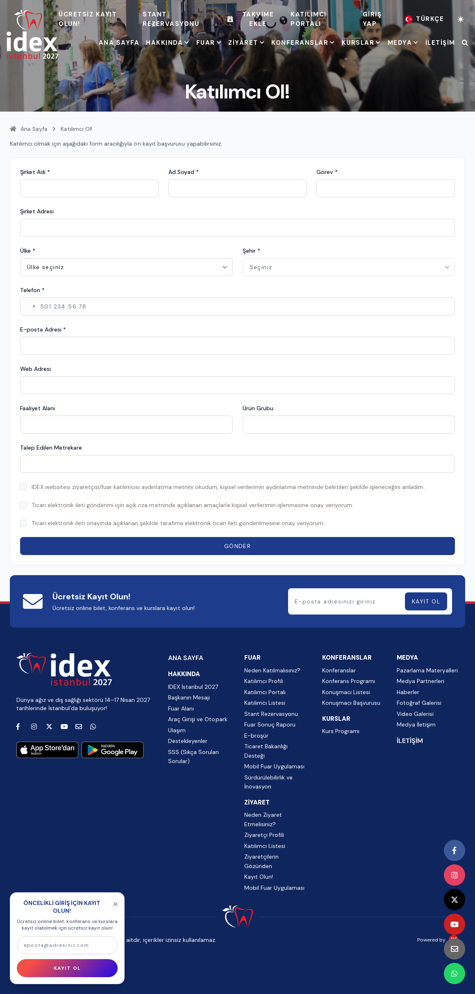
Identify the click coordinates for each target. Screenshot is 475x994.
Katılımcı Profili (263, 681)
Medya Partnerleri (420, 681)
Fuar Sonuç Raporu (269, 724)
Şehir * (251, 250)
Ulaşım (177, 730)
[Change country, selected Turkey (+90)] (29, 306)
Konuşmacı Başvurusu (351, 702)
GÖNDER (237, 546)
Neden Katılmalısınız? (272, 670)
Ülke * (27, 250)
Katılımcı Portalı (309, 19)
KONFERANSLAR (303, 43)
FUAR (209, 43)
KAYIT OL (426, 601)
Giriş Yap (372, 19)
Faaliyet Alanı (37, 408)
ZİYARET (246, 43)
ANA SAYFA (119, 43)
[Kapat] (116, 904)
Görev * (327, 172)
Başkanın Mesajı (189, 697)
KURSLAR (361, 43)
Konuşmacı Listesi (346, 692)
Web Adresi (35, 368)
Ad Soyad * (183, 172)
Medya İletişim (416, 724)
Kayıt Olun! (258, 876)
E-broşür (256, 735)
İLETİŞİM (440, 43)
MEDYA (403, 43)
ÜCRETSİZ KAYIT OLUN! (88, 19)
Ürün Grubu (258, 408)
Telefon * (32, 290)
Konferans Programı (348, 681)
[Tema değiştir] (460, 19)
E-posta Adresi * (43, 329)
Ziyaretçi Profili (264, 835)
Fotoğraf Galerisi (419, 702)
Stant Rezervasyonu (171, 19)
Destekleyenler (187, 741)
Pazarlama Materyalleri (427, 670)
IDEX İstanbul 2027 (193, 686)
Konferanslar (339, 670)
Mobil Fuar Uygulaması (274, 766)
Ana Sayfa (29, 129)
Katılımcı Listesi (264, 702)
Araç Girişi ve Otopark (197, 719)
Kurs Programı (340, 731)
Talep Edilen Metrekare (51, 447)
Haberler (408, 692)
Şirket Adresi (37, 211)
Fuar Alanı (181, 708)
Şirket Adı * (35, 172)
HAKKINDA (168, 43)
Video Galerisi (415, 714)
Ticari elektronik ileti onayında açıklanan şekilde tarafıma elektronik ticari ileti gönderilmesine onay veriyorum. (178, 523)
